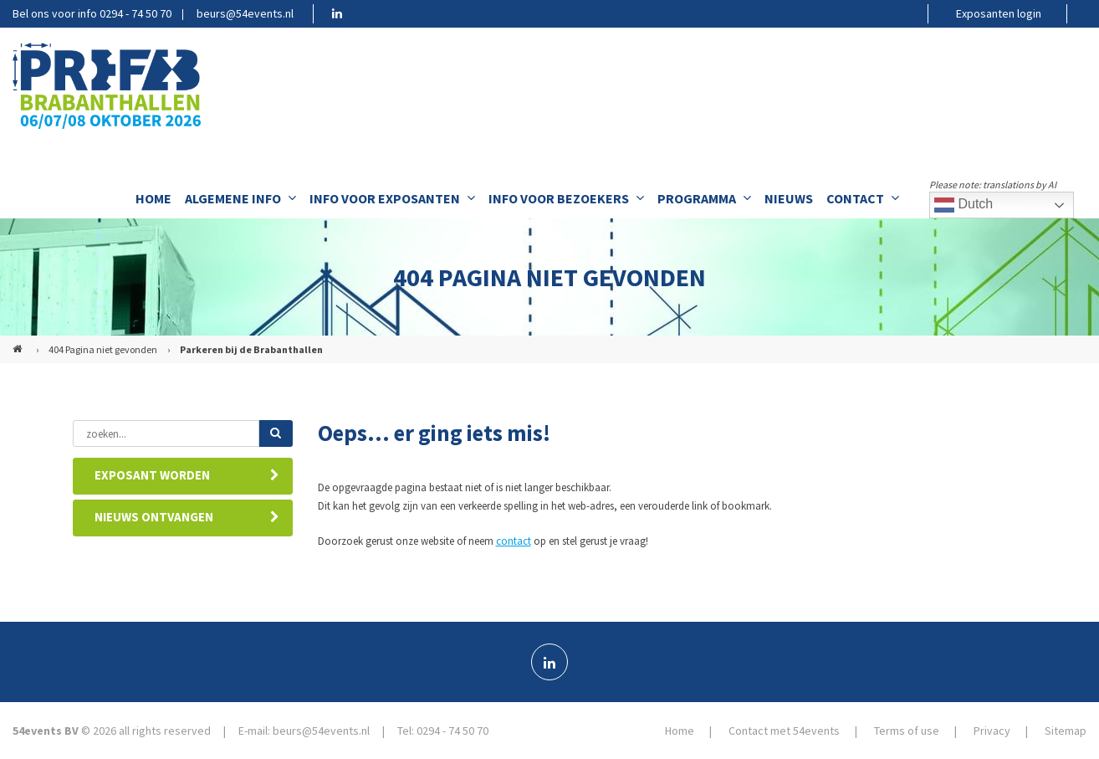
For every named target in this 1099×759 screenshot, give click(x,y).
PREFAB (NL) (19, 342)
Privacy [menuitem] (992, 730)
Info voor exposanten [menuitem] (392, 198)
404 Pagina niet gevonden (103, 349)
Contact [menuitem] (862, 198)
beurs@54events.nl (245, 13)
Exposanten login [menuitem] (998, 13)
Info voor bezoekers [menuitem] (566, 198)
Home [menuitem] (153, 198)
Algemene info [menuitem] (240, 198)
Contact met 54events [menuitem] (784, 730)
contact (513, 541)
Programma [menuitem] (704, 198)
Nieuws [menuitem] (788, 198)
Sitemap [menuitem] (1065, 730)
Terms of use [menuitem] (906, 730)
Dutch (963, 205)
